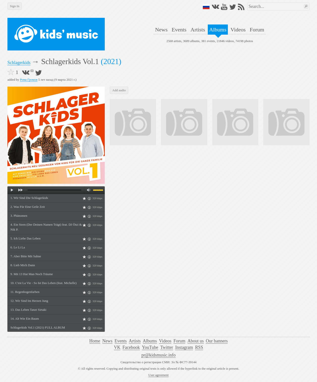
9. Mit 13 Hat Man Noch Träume (31, 274)
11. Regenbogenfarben (24, 292)
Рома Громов (29, 79)
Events (179, 29)
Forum (257, 29)
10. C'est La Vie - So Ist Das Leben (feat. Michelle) (43, 283)
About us (195, 340)
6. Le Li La (17, 247)
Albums (218, 29)
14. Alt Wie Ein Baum (24, 318)
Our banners (217, 340)
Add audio (119, 90)
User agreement (158, 375)
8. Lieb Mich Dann (22, 265)
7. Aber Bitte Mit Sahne (25, 256)
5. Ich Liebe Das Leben (25, 238)
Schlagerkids (18, 62)
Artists (197, 29)
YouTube (150, 347)
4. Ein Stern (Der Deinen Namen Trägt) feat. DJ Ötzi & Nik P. (46, 227)
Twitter (166, 347)
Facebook (131, 347)
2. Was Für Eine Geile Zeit (27, 207)
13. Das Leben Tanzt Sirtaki (28, 309)
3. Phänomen (18, 215)
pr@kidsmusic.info (158, 355)
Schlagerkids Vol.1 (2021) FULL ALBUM (37, 327)
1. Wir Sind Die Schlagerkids (29, 198)
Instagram (184, 347)
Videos (238, 29)
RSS (199, 347)
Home (94, 340)
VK (117, 347)
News (161, 29)
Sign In (14, 6)
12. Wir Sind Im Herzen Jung (29, 301)
